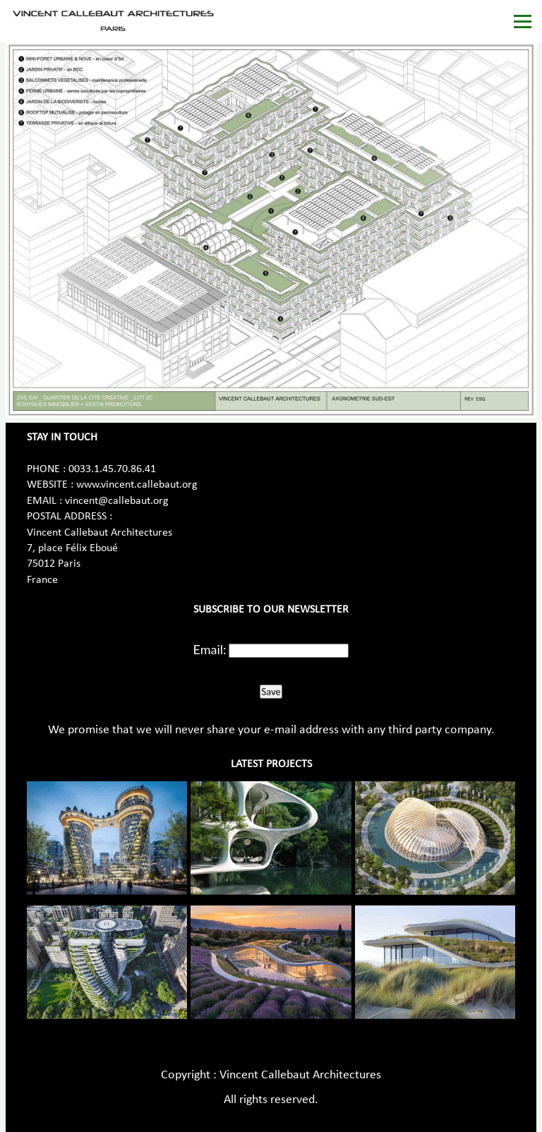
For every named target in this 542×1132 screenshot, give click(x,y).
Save (270, 691)
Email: (210, 649)
